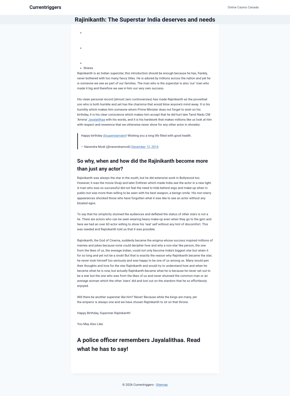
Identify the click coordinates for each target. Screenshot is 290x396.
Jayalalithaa (96, 119)
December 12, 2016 (144, 147)
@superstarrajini (114, 135)
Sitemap (162, 385)
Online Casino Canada (243, 7)
